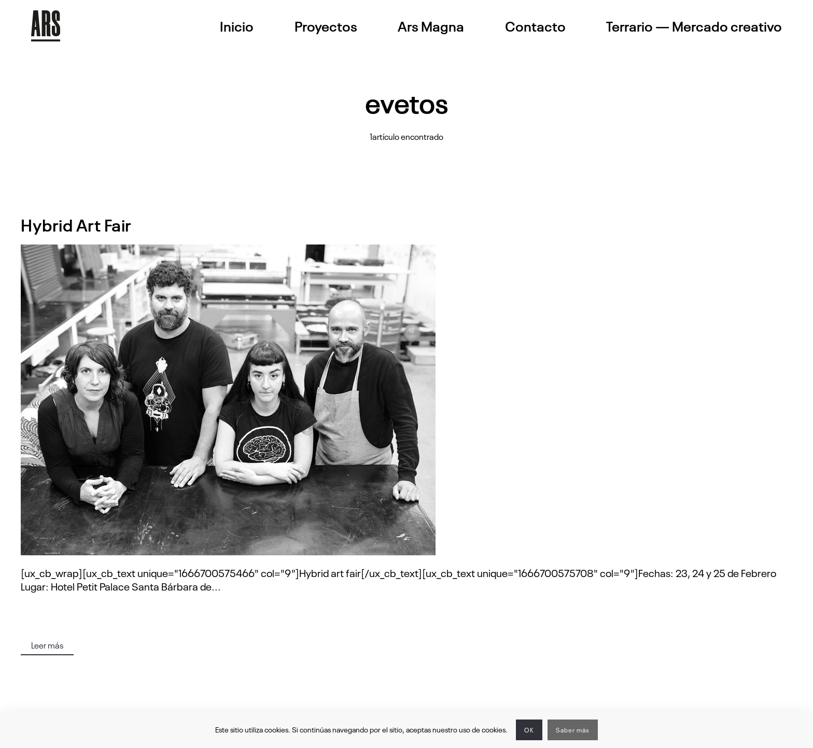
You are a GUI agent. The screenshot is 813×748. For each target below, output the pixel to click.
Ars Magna (431, 26)
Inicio (237, 26)
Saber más (573, 730)
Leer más (47, 645)
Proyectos (326, 26)
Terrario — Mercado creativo (694, 26)
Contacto (535, 26)
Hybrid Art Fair (76, 224)
